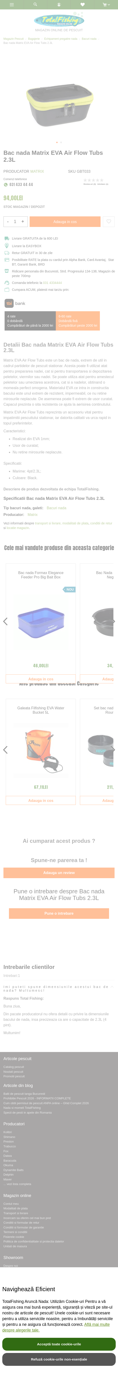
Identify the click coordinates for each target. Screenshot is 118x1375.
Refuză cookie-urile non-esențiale (59, 1359)
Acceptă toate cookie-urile (59, 1344)
